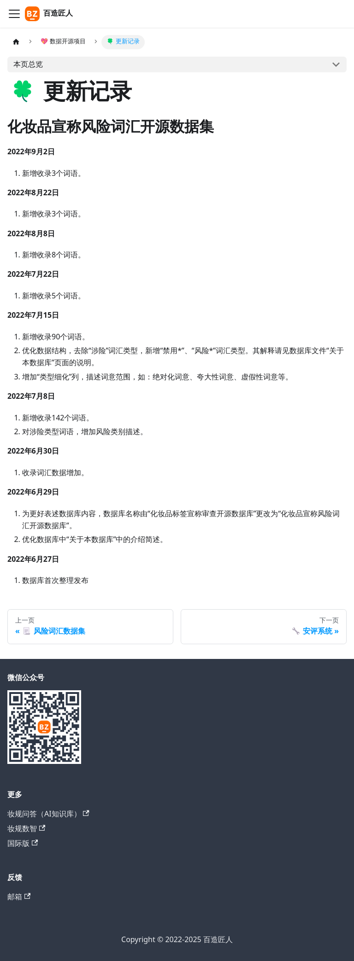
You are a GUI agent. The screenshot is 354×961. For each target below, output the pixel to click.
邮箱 (18, 897)
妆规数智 (26, 829)
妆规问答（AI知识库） (48, 814)
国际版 (22, 843)
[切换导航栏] (14, 14)
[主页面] (16, 42)
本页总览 (28, 64)
